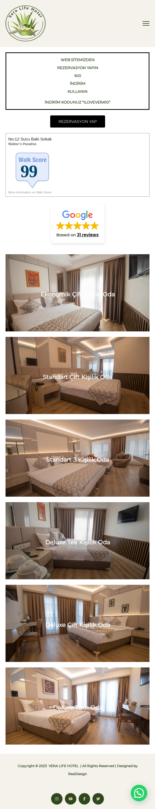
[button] (78, 223)
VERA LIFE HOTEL (64, 766)
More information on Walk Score (30, 192)
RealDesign (77, 774)
